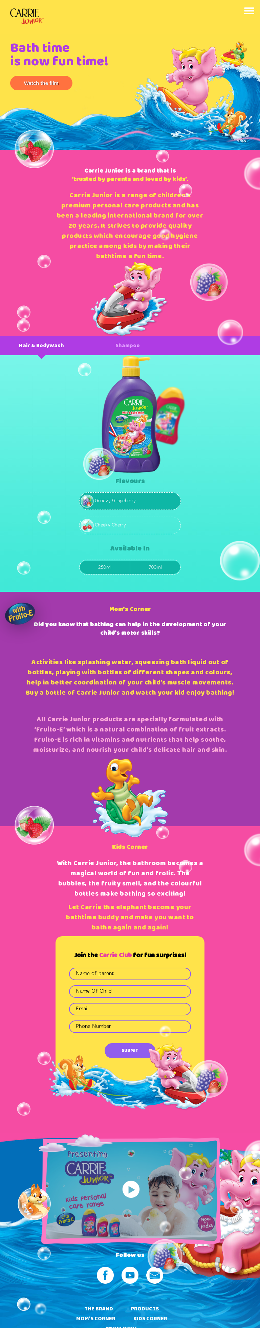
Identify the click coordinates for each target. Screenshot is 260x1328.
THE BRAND (98, 1309)
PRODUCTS (145, 1309)
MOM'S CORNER (95, 1319)
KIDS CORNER (150, 1319)
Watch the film (41, 83)
